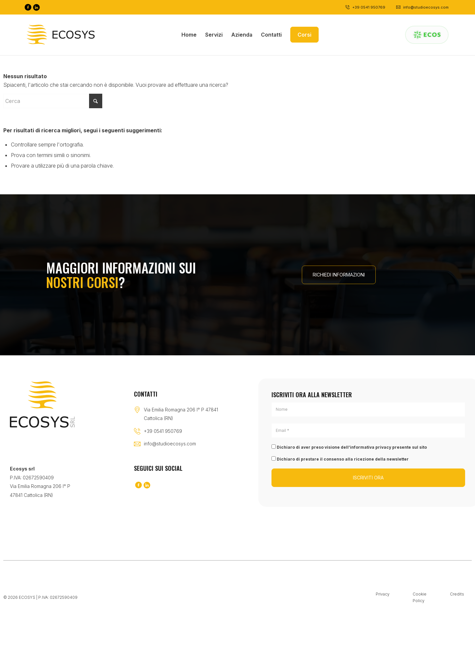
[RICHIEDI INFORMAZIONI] (339, 275)
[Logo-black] (60, 35)
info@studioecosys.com (170, 443)
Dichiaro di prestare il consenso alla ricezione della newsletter (340, 459)
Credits (457, 594)
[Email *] (368, 430)
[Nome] (368, 409)
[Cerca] (52, 101)
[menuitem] (189, 34)
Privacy (383, 594)
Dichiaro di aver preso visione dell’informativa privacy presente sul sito (349, 447)
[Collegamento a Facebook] (27, 7)
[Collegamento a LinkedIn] (36, 7)
